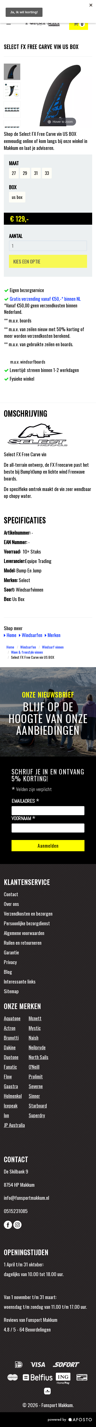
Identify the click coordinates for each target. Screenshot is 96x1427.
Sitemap (11, 990)
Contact (11, 893)
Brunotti (11, 1037)
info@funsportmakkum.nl (26, 1197)
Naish (33, 1037)
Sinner (34, 1095)
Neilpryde (37, 1047)
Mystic (35, 1027)
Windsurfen (30, 634)
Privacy (10, 961)
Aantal (16, 235)
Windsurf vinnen (52, 647)
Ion (6, 1115)
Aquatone (12, 1018)
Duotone (11, 1056)
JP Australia (14, 1124)
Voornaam (24, 818)
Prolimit (36, 1076)
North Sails (38, 1056)
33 (47, 173)
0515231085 (16, 1210)
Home (10, 634)
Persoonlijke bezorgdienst (27, 923)
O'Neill (34, 1066)
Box (12, 187)
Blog (8, 971)
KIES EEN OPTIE (26, 261)
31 (36, 173)
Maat (14, 163)
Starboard (38, 1105)
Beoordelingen (37, 1329)
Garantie (11, 952)
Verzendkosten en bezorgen (28, 913)
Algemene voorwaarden (24, 932)
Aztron (9, 1027)
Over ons (11, 903)
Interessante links (20, 981)
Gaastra (11, 1085)
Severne (36, 1085)
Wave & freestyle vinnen (27, 652)
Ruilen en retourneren (22, 942)
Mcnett (35, 1018)
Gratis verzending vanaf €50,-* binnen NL (45, 298)
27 (14, 173)
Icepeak (10, 1105)
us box (17, 197)
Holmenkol (13, 1095)
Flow (8, 1076)
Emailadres (25, 801)
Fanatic (10, 1066)
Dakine (10, 1047)
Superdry (37, 1115)
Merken (52, 634)
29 (25, 173)
